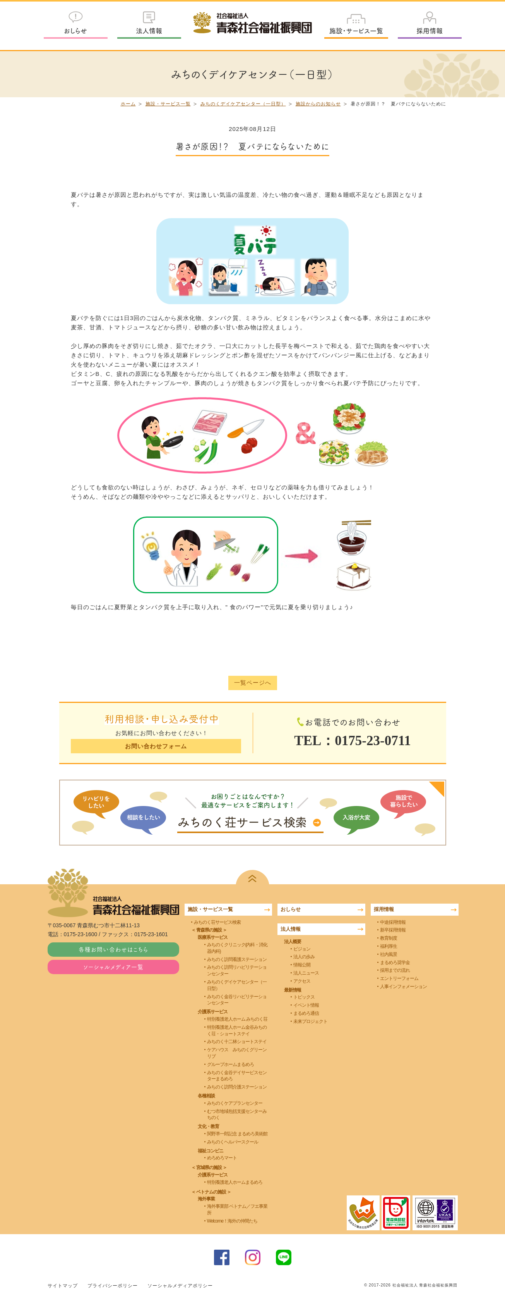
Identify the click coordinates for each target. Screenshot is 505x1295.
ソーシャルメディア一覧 (113, 967)
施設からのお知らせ (318, 104)
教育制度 (388, 938)
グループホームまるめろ (230, 1064)
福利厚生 (388, 946)
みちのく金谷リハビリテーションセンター (237, 1000)
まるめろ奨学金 (395, 962)
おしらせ (75, 30)
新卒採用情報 (393, 930)
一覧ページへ (252, 683)
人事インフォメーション (403, 986)
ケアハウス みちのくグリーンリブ (237, 1053)
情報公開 (301, 965)
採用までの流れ (395, 970)
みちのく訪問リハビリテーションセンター (237, 970)
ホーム (128, 104)
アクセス (301, 981)
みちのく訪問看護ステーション (237, 959)
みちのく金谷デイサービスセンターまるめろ (237, 1075)
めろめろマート (222, 1158)
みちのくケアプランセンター (234, 1103)
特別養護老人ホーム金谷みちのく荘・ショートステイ (237, 1031)
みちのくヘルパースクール (232, 1142)
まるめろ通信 (306, 1013)
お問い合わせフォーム (156, 746)
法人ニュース (306, 973)
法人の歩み (304, 956)
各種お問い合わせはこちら (113, 949)
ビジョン (301, 948)
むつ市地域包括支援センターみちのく (237, 1114)
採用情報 (429, 30)
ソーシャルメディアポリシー (180, 1285)
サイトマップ (63, 1285)
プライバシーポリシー (112, 1285)
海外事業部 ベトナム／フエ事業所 (237, 1210)
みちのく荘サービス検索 (217, 922)
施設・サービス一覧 (356, 30)
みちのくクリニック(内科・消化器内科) (237, 948)
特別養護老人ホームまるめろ (234, 1182)
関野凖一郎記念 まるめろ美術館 (237, 1134)
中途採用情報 (393, 922)
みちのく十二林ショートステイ (237, 1041)
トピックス (304, 997)
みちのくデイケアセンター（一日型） (243, 104)
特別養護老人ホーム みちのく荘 (237, 1019)
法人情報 (149, 30)
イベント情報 (306, 1005)
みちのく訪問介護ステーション (237, 1087)
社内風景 (388, 954)
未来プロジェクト (310, 1021)
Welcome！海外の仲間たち (232, 1221)
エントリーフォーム (399, 978)
